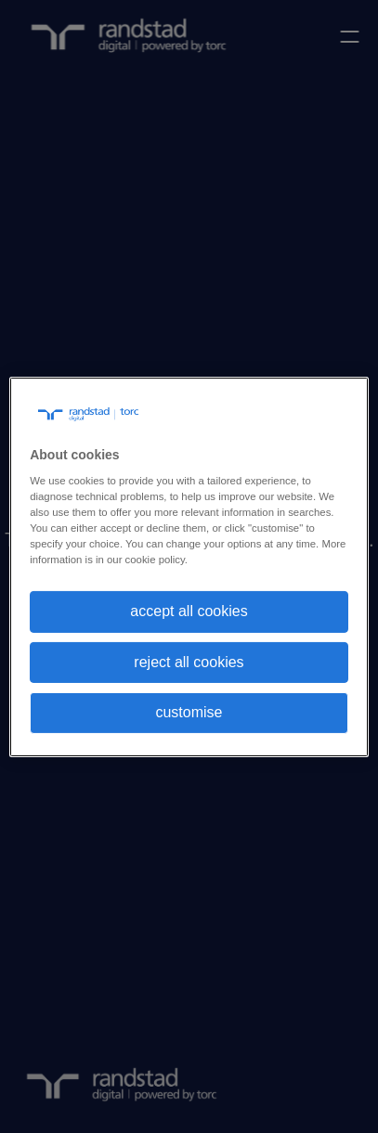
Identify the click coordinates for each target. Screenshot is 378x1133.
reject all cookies (188, 662)
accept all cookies (188, 611)
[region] (189, 566)
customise (188, 712)
